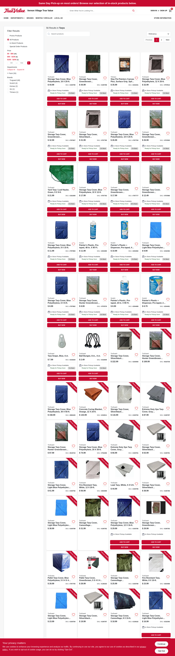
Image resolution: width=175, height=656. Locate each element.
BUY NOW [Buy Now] (61, 104)
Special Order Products (18, 46)
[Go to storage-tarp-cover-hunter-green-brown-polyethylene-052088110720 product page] (156, 355)
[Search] (133, 10)
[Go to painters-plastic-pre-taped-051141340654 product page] (124, 301)
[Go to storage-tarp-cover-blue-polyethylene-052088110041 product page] (124, 523)
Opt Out (161, 651)
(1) (12, 89)
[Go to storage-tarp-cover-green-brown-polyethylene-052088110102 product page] (93, 79)
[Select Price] (28, 62)
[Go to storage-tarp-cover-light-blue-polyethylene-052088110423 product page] (156, 245)
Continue (161, 644)
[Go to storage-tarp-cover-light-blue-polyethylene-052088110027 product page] (61, 616)
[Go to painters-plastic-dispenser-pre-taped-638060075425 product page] (124, 245)
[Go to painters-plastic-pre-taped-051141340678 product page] (93, 245)
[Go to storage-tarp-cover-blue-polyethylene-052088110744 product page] (93, 438)
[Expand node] (8, 73)
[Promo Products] (8, 35)
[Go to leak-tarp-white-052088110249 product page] (124, 476)
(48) (15, 80)
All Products (14, 39)
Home (6, 18)
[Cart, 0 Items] (170, 10)
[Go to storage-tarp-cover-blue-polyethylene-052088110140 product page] (61, 79)
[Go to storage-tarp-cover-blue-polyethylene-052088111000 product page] (61, 401)
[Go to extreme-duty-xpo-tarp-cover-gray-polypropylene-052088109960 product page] (124, 438)
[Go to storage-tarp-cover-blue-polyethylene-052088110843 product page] (124, 135)
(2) (14, 86)
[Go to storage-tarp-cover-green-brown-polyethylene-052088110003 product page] (156, 523)
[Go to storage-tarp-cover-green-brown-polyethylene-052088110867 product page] (156, 135)
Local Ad (58, 18)
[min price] (11, 62)
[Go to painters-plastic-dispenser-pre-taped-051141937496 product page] (156, 301)
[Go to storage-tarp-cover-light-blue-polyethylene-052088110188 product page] (61, 476)
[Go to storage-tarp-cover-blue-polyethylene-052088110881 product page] (156, 79)
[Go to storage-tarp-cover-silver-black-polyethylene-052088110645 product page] (124, 355)
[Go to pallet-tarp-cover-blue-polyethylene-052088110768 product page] (61, 569)
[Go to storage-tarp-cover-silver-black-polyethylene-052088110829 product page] (93, 135)
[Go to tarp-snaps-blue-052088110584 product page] (61, 355)
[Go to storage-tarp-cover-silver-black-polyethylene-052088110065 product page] (156, 476)
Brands (30, 18)
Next (167, 40)
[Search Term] (102, 10)
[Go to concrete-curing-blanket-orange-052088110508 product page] (93, 401)
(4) (14, 83)
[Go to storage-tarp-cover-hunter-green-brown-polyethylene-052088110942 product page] (93, 301)
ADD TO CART (62, 99)
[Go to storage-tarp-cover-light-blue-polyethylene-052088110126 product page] (61, 523)
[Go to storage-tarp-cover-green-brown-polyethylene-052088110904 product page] (61, 135)
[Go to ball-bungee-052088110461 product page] (93, 355)
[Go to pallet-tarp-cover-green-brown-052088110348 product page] (93, 569)
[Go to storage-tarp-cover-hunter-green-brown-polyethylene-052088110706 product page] (61, 438)
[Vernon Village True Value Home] (15, 10)
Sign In (154, 11)
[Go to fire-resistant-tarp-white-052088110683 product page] (93, 476)
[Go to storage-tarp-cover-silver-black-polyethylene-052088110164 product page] (156, 438)
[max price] (22, 62)
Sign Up (163, 11)
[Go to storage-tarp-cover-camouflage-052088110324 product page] (124, 616)
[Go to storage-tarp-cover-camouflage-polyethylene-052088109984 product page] (93, 523)
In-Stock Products (16, 43)
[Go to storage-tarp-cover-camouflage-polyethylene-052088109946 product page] (124, 569)
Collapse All (11, 70)
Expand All (20, 70)
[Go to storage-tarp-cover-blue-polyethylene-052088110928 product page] (61, 301)
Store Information (162, 18)
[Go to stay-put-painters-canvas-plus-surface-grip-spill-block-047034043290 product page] (124, 79)
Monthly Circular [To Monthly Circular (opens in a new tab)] (44, 18)
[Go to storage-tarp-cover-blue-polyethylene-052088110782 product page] (93, 190)
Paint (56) (12, 73)
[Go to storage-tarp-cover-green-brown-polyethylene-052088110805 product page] (124, 190)
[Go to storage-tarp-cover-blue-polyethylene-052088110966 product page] (61, 245)
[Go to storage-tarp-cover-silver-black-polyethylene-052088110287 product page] (93, 616)
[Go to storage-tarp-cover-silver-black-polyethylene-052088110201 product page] (124, 401)
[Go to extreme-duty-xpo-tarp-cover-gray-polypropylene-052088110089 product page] (156, 401)
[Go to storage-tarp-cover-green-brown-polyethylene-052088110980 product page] (156, 190)
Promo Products (16, 35)
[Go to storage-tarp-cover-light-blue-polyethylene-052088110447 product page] (156, 616)
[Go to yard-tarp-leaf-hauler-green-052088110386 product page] (61, 190)
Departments (17, 18)
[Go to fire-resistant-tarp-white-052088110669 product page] (156, 569)
